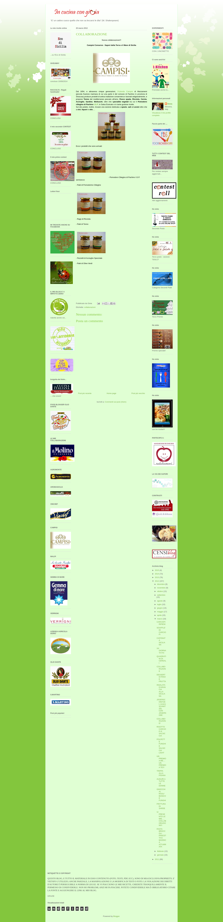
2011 (157, 859)
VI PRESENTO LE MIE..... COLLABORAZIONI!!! (161, 818)
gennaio (160, 855)
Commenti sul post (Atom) (115, 402)
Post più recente (84, 393)
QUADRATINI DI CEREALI (161, 659)
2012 (157, 581)
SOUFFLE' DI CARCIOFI (161, 631)
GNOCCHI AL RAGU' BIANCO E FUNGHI (161, 794)
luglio (159, 604)
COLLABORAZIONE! (161, 721)
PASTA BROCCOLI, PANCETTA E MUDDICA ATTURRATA (161, 838)
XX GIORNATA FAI (161, 650)
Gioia (170, 104)
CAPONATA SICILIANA (161, 641)
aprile (159, 615)
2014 (157, 574)
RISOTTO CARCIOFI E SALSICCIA (161, 731)
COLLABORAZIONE (161, 669)
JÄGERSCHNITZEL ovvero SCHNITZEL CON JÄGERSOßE (161, 707)
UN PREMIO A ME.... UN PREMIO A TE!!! (161, 761)
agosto (160, 601)
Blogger (116, 916)
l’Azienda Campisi (125, 91)
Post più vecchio (138, 393)
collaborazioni (90, 307)
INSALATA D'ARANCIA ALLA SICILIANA (161, 690)
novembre (161, 588)
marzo (160, 619)
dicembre (161, 584)
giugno (160, 608)
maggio (160, 612)
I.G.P (96, 104)
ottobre (160, 591)
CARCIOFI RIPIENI (161, 623)
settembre (161, 595)
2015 (157, 570)
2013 (157, 577)
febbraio (160, 851)
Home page (111, 393)
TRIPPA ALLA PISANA (161, 773)
